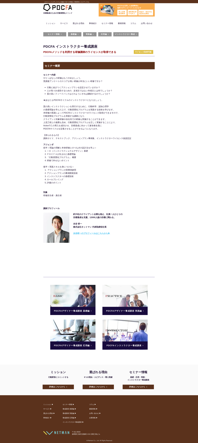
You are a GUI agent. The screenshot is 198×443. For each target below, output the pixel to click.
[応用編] (105, 34)
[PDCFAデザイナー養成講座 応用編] (72, 345)
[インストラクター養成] (126, 34)
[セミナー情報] (54, 34)
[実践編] (89, 34)
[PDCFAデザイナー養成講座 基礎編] (72, 311)
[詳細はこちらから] (58, 387)
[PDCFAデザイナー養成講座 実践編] (125, 311)
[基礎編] (74, 34)
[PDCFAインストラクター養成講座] (125, 345)
